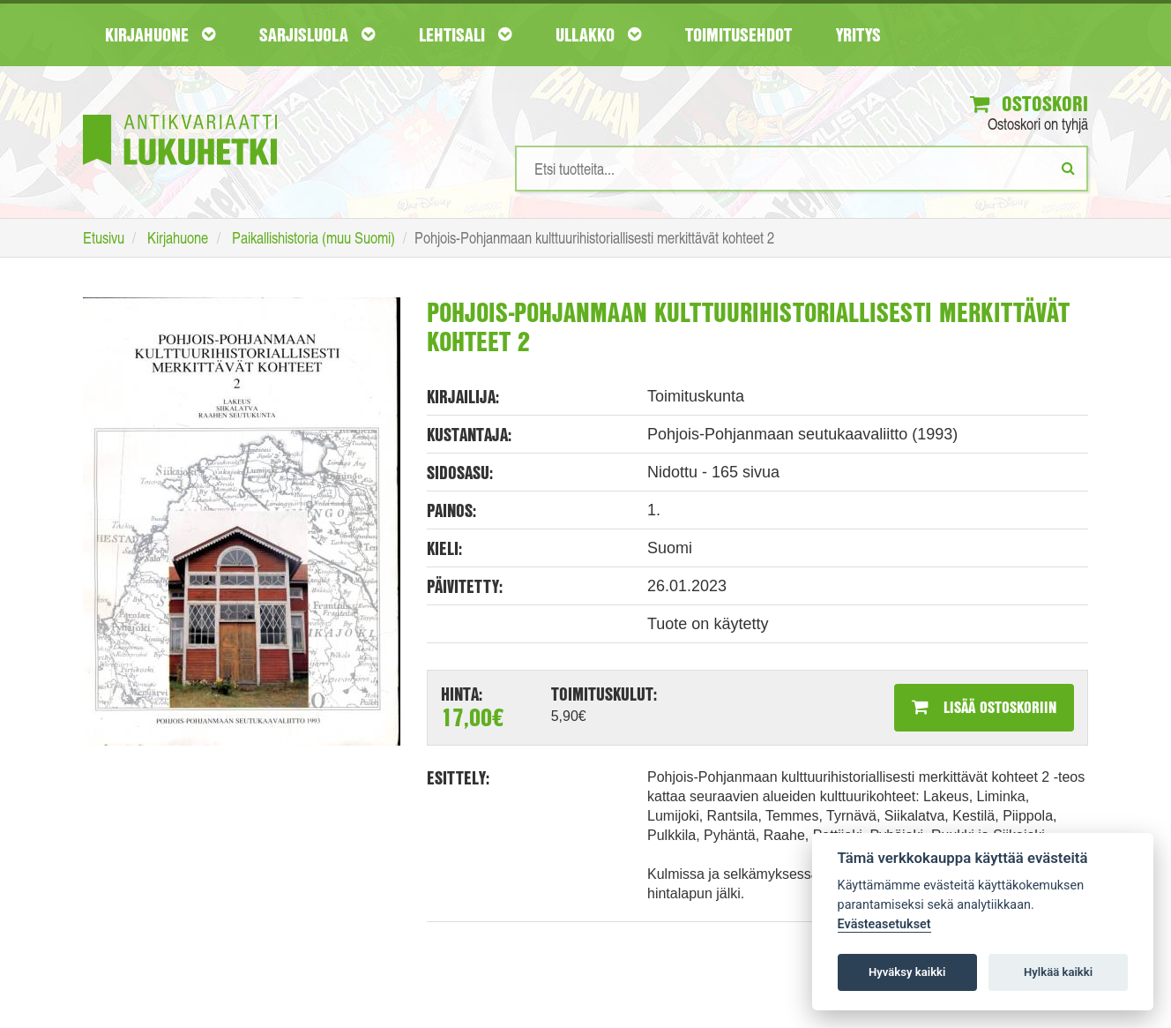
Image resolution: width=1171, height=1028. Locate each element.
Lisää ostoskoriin (984, 706)
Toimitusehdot (738, 34)
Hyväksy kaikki (907, 972)
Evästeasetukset (884, 924)
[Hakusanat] (801, 168)
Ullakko (598, 34)
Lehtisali (465, 34)
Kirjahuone (160, 34)
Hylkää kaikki (1058, 972)
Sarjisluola (317, 34)
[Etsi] (1068, 167)
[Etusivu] (180, 113)
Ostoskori (1029, 103)
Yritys (858, 34)
